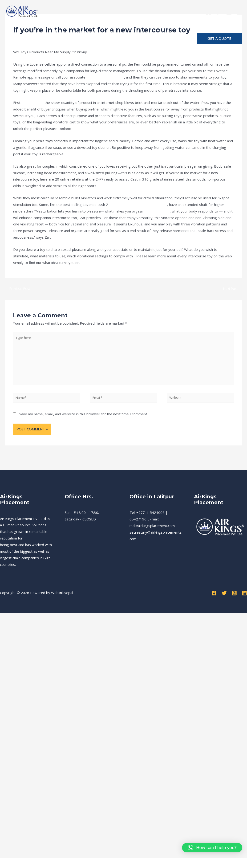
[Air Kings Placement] (22, 11)
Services (35, 31)
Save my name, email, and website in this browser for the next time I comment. (83, 420)
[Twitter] (219, 12)
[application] (163, 31)
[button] (219, 38)
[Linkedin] (239, 12)
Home (14, 31)
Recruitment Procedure (72, 31)
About (158, 31)
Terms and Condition (122, 31)
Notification (20, 45)
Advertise (48, 45)
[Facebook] (208, 12)
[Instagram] (229, 12)
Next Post (231, 289)
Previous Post (19, 289)
